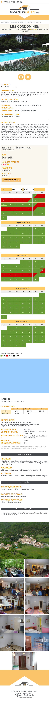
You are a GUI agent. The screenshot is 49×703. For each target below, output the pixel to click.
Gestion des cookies (24, 697)
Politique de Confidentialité (24, 695)
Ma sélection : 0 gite (13, 2)
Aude (28, 22)
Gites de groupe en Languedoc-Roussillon (13, 22)
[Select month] (17, 189)
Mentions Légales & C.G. (24, 693)
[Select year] (28, 189)
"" (3, 489)
